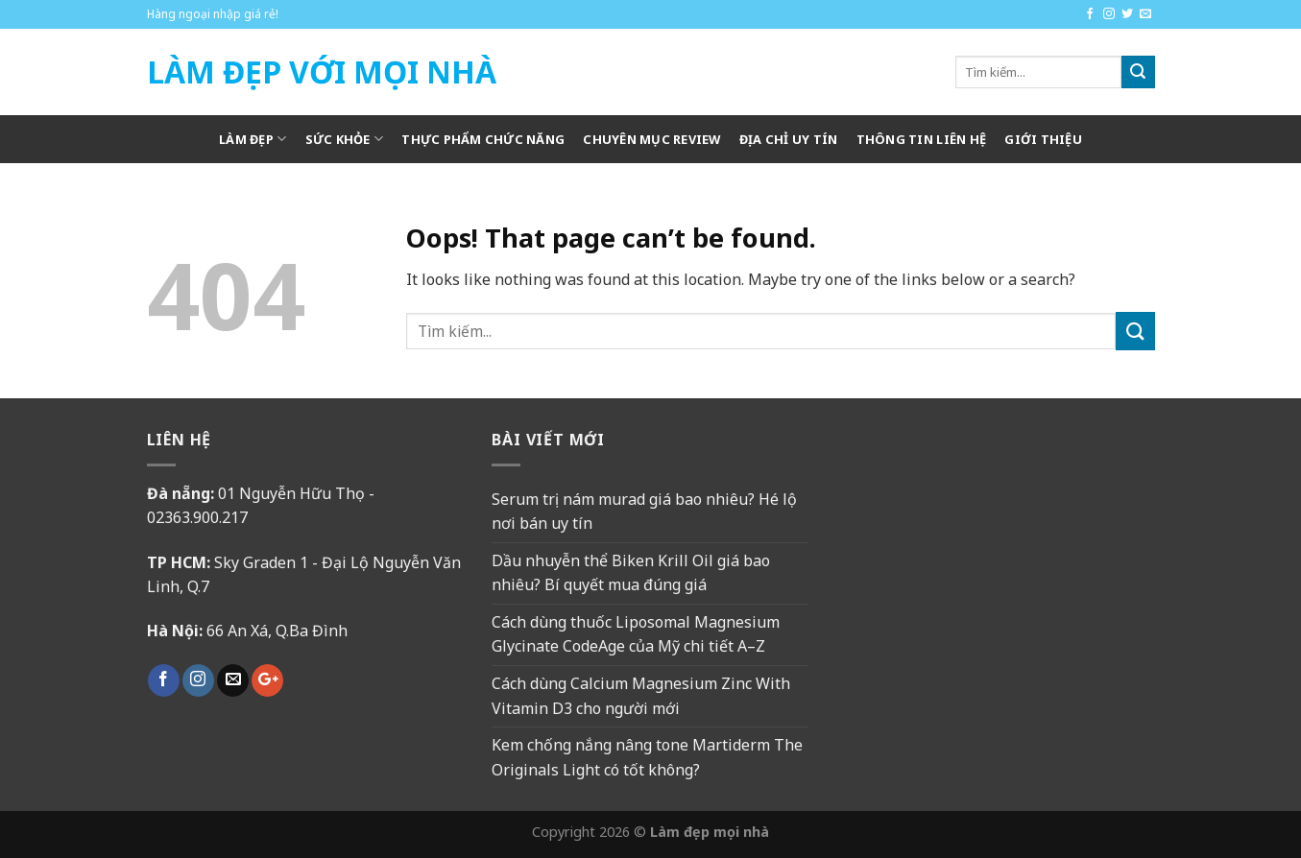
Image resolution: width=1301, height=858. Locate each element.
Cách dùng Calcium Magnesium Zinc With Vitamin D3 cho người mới (641, 696)
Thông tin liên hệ (921, 139)
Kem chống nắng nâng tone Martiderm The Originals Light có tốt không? (647, 757)
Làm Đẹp (252, 139)
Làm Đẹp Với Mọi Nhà (321, 72)
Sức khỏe (344, 139)
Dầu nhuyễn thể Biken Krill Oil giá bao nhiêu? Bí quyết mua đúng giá (631, 573)
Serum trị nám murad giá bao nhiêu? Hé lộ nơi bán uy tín (644, 512)
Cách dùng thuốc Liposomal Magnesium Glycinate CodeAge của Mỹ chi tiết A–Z (636, 634)
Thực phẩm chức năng (483, 139)
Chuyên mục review (651, 139)
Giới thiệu (1043, 139)
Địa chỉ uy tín (788, 139)
